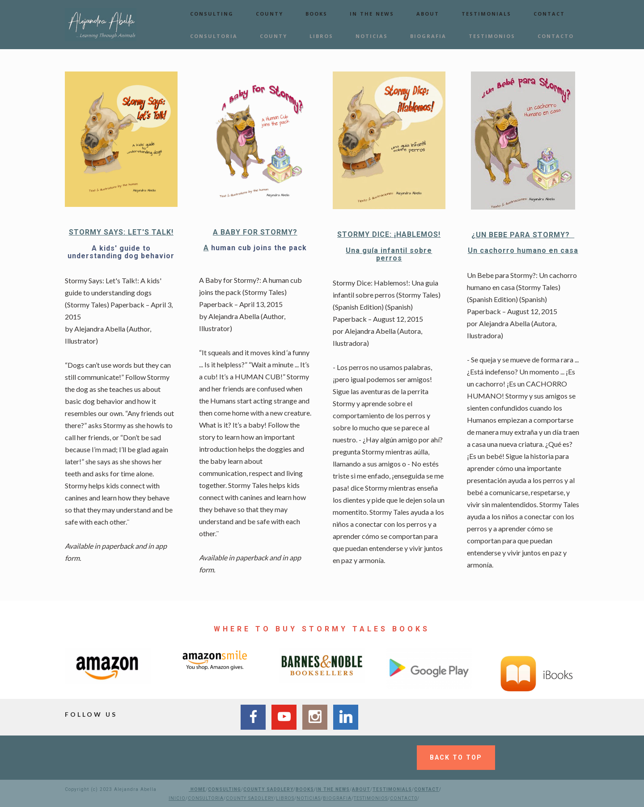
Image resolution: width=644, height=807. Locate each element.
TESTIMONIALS (486, 13)
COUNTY (269, 13)
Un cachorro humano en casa (523, 250)
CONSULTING (211, 13)
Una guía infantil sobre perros (389, 254)
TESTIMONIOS (492, 36)
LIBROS (321, 36)
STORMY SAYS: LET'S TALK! (121, 232)
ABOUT (427, 13)
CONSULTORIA (213, 36)
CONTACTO (556, 36)
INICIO (177, 798)
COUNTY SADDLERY (268, 789)
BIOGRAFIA (428, 36)
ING (236, 789)
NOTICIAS (372, 36)
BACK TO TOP (456, 757)
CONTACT (549, 13)
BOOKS (316, 13)
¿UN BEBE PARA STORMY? (522, 235)
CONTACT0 (403, 798)
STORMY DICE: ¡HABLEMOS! (389, 234)
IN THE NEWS (372, 13)
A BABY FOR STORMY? (255, 232)
